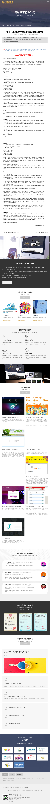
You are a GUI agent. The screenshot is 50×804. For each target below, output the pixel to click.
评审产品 (12, 787)
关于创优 (21, 787)
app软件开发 (18, 778)
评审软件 (24, 778)
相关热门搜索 (19, 774)
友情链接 (5, 774)
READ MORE (7, 282)
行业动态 (9, 25)
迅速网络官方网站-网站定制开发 (8, 778)
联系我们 (26, 787)
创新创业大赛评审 (38, 320)
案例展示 (7, 787)
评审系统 (28, 778)
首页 (3, 787)
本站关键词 (12, 774)
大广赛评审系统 (7, 320)
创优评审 (4, 25)
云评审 (43, 778)
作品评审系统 (22, 320)
